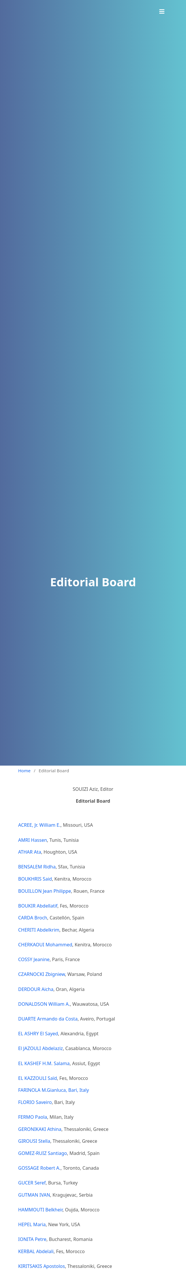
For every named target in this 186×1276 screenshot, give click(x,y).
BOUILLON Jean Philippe (44, 891)
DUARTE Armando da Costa (48, 1019)
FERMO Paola (32, 1117)
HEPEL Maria (32, 1224)
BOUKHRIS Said (35, 879)
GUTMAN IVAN (34, 1195)
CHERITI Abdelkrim (38, 930)
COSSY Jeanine (34, 959)
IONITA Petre (32, 1239)
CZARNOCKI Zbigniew (41, 974)
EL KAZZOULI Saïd (37, 1078)
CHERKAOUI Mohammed (45, 944)
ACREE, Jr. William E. (39, 825)
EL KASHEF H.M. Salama (44, 1063)
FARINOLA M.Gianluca (42, 1090)
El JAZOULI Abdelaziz (40, 1048)
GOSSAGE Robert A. (39, 1168)
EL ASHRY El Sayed (38, 1033)
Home (24, 770)
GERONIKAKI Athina (40, 1129)
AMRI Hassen (32, 840)
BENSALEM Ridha (37, 867)
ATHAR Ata (29, 852)
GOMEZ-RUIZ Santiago (42, 1153)
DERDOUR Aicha (35, 989)
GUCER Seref (32, 1183)
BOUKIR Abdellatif (37, 906)
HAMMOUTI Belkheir (40, 1209)
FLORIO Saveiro (35, 1102)
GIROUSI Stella (34, 1141)
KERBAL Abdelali (36, 1251)
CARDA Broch (32, 917)
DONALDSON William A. (44, 1004)
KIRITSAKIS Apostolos (41, 1266)
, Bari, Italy (78, 1090)
